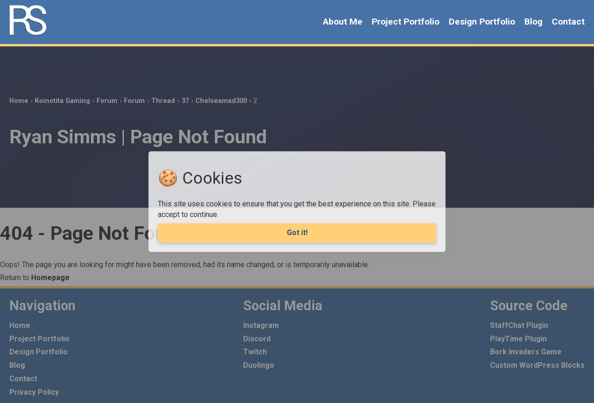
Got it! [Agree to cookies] (297, 232)
